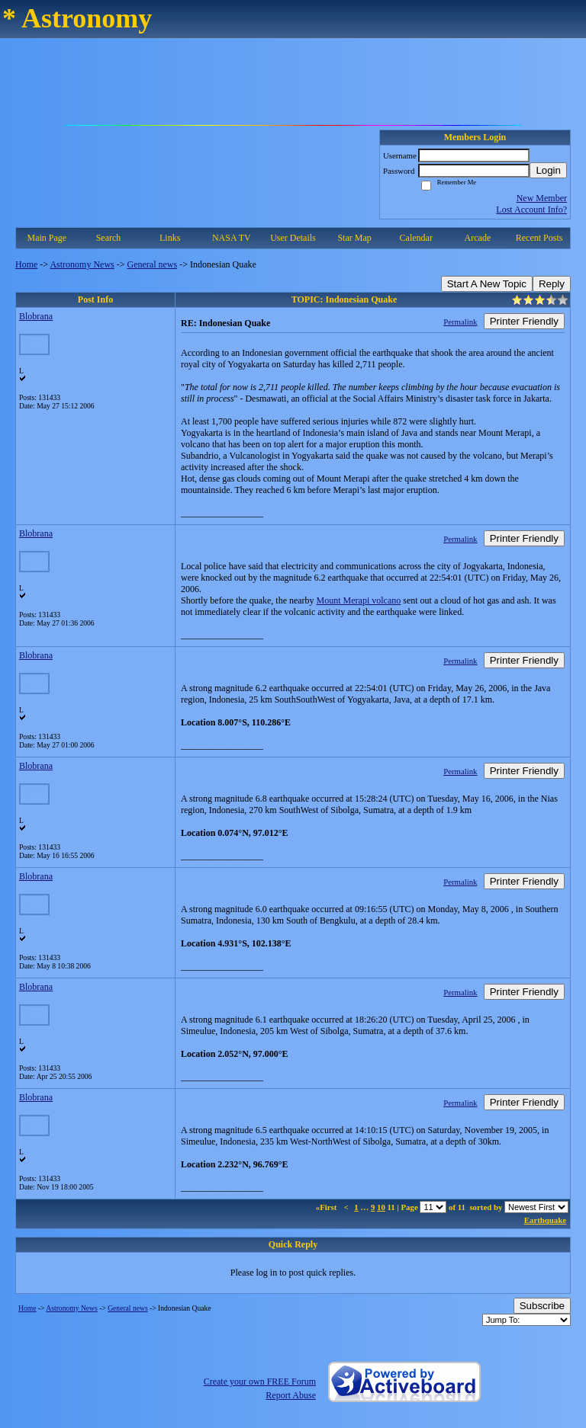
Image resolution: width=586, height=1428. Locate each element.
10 (381, 1207)
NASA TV (231, 237)
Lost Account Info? (531, 209)
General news (152, 264)
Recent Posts (539, 237)
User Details (293, 237)
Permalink (460, 321)
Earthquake (545, 1220)
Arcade (478, 237)
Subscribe (542, 1305)
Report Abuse (291, 1395)
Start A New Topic (486, 284)
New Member (542, 198)
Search (108, 237)
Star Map (354, 237)
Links (169, 237)
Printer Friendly (524, 321)
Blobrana (36, 316)
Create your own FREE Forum (260, 1381)
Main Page (47, 237)
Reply (552, 284)
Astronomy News (82, 264)
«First (327, 1207)
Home (26, 264)
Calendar (416, 237)
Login (548, 170)
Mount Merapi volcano (359, 600)
